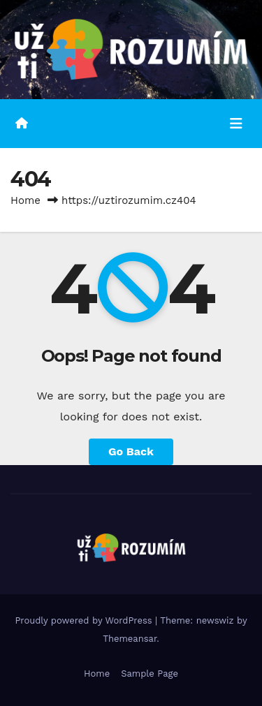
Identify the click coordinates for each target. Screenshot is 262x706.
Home (25, 200)
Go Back (131, 451)
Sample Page (149, 673)
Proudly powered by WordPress (85, 620)
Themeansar (130, 638)
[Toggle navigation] (236, 123)
